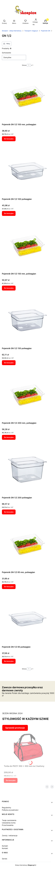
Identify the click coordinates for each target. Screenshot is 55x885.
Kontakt (5, 846)
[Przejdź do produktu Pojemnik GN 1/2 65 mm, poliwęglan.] (27, 544)
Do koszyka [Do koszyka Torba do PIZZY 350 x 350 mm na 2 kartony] (10, 780)
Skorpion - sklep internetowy (11, 31)
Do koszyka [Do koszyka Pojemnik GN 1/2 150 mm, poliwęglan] (9, 288)
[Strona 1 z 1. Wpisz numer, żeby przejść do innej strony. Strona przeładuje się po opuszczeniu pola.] (29, 65)
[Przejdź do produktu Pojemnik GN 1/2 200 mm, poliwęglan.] (27, 395)
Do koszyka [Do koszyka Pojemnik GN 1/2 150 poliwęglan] (9, 363)
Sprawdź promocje (15, 727)
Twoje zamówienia (9, 820)
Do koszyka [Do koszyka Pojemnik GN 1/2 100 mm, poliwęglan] (9, 139)
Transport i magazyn (31, 31)
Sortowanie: (6, 53)
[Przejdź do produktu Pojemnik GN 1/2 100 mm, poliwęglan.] (27, 96)
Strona (24, 65)
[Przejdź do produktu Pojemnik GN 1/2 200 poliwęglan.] (27, 469)
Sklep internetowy (24, 865)
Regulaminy (6, 807)
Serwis (4, 859)
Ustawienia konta (8, 823)
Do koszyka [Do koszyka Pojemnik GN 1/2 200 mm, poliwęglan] (9, 437)
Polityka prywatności (10, 810)
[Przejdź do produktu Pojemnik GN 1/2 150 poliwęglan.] (27, 320)
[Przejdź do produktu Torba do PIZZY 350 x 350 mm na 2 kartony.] (28, 747)
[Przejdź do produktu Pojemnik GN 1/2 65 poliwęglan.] (27, 619)
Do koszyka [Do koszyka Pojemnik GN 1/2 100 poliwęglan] (9, 213)
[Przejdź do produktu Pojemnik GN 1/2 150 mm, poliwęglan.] (27, 245)
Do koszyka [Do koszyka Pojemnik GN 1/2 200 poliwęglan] (9, 512)
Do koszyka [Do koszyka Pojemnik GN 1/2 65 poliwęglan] (9, 661)
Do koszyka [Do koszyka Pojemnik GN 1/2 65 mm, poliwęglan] (9, 586)
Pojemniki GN (45, 31)
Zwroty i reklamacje (9, 835)
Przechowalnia (7, 825)
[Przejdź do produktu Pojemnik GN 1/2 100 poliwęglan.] (27, 171)
